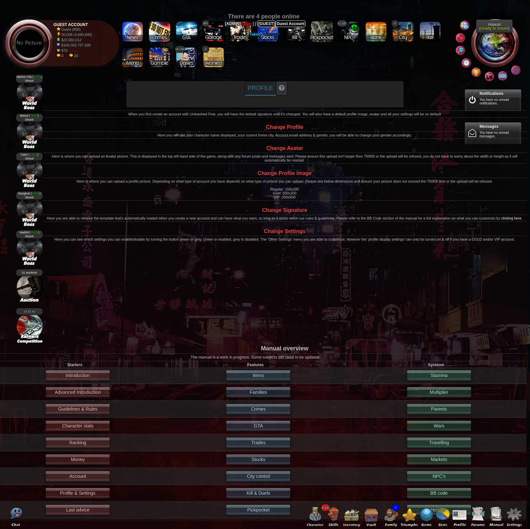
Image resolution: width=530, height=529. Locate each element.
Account (77, 476)
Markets (439, 459)
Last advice (77, 510)
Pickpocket (258, 510)
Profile (260, 88)
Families (258, 392)
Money (78, 459)
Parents (439, 409)
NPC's (439, 476)
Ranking (77, 442)
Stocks (258, 459)
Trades (258, 442)
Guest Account (291, 23)
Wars (439, 425)
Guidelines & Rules (77, 409)
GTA (258, 425)
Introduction (78, 375)
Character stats (77, 425)
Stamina (439, 375)
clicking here (511, 218)
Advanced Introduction (78, 392)
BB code (439, 493)
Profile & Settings (77, 493)
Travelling (439, 442)
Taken (255, 34)
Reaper (273, 34)
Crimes (258, 409)
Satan (246, 23)
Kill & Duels (258, 493)
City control (258, 476)
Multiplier (439, 392)
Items (258, 375)
